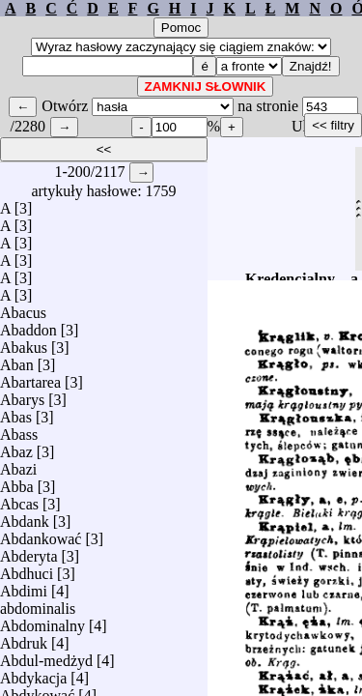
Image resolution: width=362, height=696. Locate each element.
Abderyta (29, 551)
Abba (17, 482)
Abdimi (23, 586)
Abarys (22, 395)
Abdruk (23, 638)
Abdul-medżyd (46, 656)
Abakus (23, 342)
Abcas (19, 499)
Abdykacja (33, 673)
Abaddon (28, 325)
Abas (16, 412)
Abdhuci (26, 569)
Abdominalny (42, 621)
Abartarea (30, 377)
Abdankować (40, 534)
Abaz (16, 447)
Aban (17, 360)
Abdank (24, 516)
